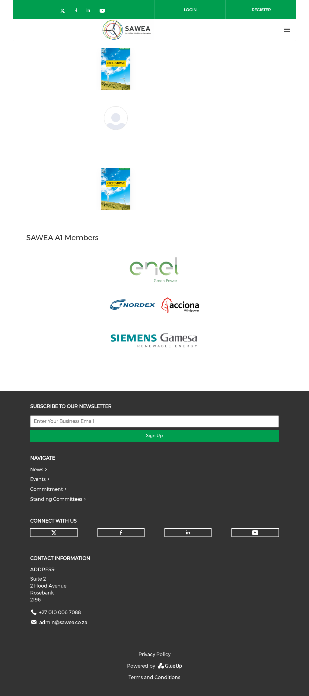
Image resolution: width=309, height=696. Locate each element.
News (36, 469)
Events (38, 479)
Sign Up (154, 435)
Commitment (46, 489)
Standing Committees (56, 499)
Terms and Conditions (154, 677)
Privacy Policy (154, 654)
